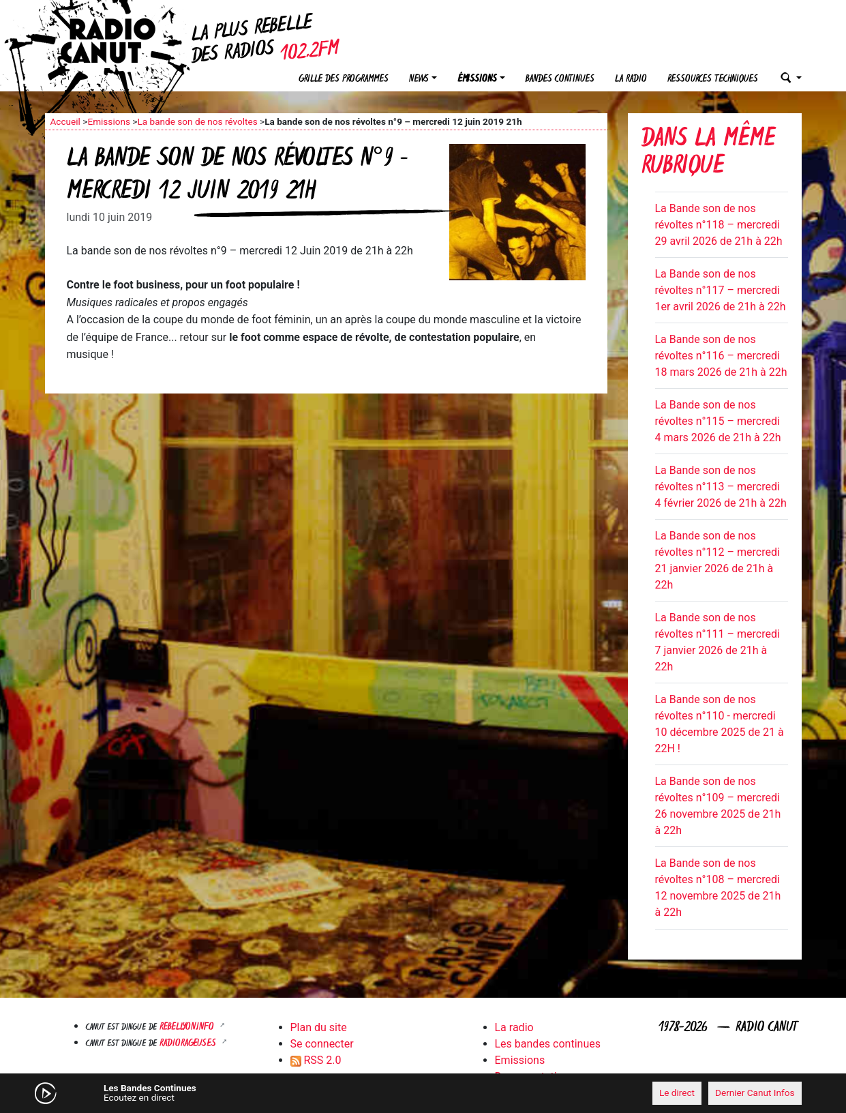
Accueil (65, 121)
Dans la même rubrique (708, 154)
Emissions (108, 121)
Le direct (677, 1092)
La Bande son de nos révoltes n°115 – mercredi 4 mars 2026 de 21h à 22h (718, 421)
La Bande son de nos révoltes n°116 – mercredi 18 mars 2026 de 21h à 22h (721, 356)
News (419, 79)
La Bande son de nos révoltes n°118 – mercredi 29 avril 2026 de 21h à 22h (719, 225)
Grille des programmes (344, 79)
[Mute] (256, 1092)
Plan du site (318, 1027)
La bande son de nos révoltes (197, 121)
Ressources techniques (712, 79)
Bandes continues (560, 79)
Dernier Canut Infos (755, 1092)
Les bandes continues (548, 1043)
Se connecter (322, 1043)
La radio (631, 79)
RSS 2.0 (316, 1060)
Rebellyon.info (188, 1027)
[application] (423, 1093)
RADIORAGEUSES (189, 1044)
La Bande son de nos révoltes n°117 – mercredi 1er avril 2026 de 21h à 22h (720, 290)
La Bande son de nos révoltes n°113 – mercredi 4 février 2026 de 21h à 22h (721, 486)
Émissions (477, 79)
